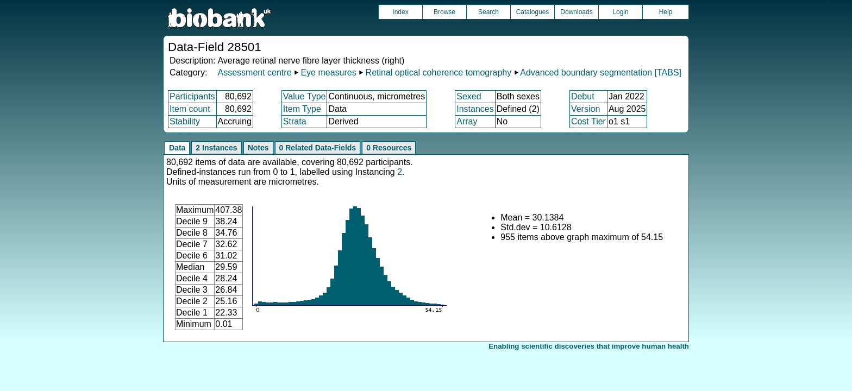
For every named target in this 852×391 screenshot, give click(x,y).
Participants (192, 96)
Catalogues (532, 12)
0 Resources (388, 147)
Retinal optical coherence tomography (439, 72)
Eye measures (328, 72)
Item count (190, 108)
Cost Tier (588, 121)
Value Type (304, 96)
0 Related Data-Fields (317, 147)
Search (488, 12)
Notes (258, 147)
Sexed (468, 96)
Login (620, 12)
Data (177, 147)
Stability (185, 121)
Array (466, 121)
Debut (582, 96)
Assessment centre (254, 72)
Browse (444, 12)
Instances (474, 108)
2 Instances (216, 147)
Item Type (302, 108)
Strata (294, 121)
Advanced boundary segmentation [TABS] (600, 72)
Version (585, 108)
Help (666, 12)
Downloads (576, 12)
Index (400, 12)
